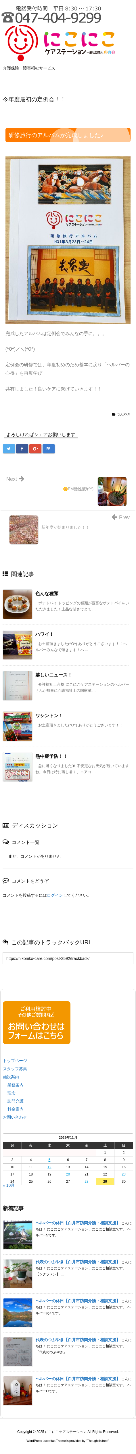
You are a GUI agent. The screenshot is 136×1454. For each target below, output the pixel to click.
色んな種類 (46, 593)
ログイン (55, 895)
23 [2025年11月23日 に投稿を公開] (124, 1174)
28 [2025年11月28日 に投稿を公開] (86, 1182)
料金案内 (15, 1109)
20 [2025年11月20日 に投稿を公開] (68, 1174)
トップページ (15, 1060)
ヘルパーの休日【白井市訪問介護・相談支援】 (78, 1223)
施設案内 (11, 1076)
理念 (11, 1093)
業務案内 (15, 1085)
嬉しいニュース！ (53, 674)
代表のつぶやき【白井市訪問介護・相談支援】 (78, 1261)
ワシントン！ (49, 715)
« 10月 (9, 1185)
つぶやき (124, 414)
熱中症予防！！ (51, 756)
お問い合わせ (15, 1117)
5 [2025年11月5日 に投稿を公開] (50, 1160)
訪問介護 (15, 1101)
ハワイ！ (44, 634)
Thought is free (97, 1446)
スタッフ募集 (15, 1068)
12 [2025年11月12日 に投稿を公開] (49, 1167)
